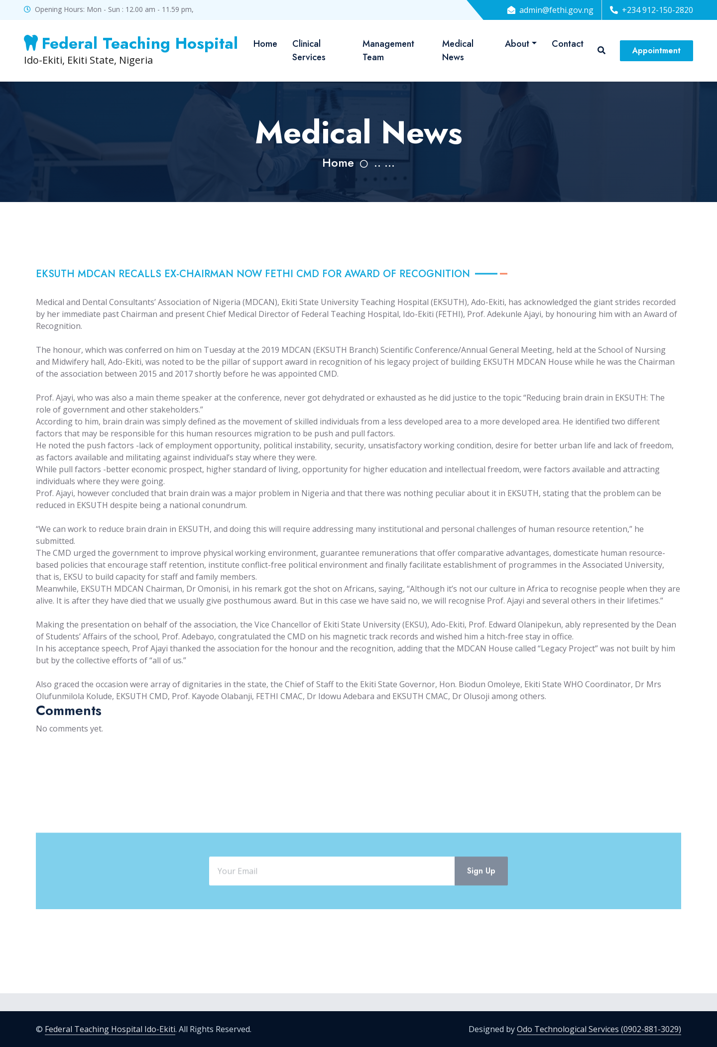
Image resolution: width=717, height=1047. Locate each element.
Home (265, 43)
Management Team (388, 50)
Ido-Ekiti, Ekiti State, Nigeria (131, 50)
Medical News (458, 50)
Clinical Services (309, 50)
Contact (568, 43)
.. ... (384, 162)
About (517, 43)
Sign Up (481, 900)
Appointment (656, 50)
